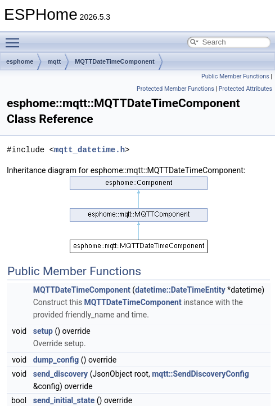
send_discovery (60, 373)
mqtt (54, 61)
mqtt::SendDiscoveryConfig (200, 373)
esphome (19, 61)
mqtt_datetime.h (89, 149)
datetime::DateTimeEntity (180, 289)
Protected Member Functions (175, 88)
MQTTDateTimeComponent (115, 61)
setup (43, 331)
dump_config (56, 359)
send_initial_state (64, 400)
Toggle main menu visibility (15, 37)
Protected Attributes (245, 88)
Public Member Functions (235, 76)
